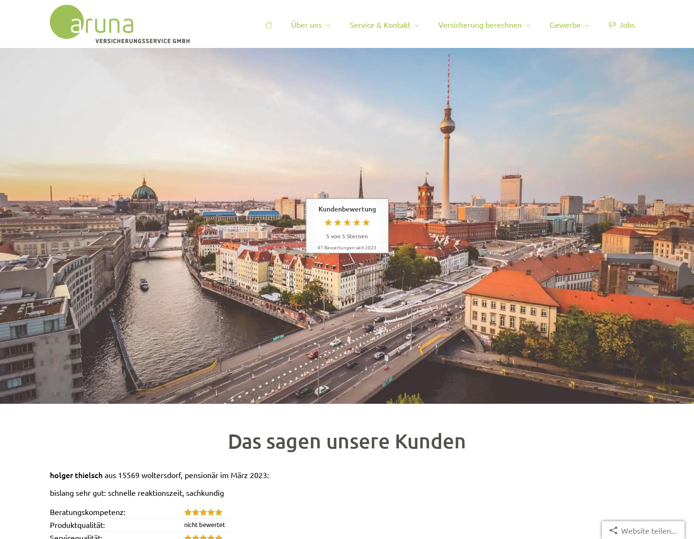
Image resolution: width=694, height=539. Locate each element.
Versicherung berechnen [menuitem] (480, 24)
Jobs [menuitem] (622, 24)
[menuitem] (269, 24)
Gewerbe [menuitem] (565, 24)
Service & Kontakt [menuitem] (380, 24)
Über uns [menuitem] (306, 24)
